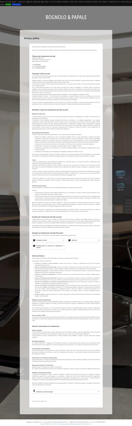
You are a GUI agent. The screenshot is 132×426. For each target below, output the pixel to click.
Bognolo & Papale (66, 17)
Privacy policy (16, 4)
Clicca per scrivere (41, 66)
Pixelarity (78, 424)
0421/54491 (37, 64)
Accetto (8, 4)
